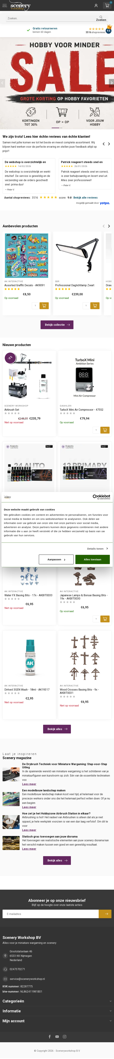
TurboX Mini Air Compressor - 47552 (81, 409)
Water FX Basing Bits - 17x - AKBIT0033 (28, 595)
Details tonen (95, 548)
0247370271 (17, 969)
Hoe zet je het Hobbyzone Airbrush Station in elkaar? (56, 813)
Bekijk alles (57, 729)
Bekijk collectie (57, 324)
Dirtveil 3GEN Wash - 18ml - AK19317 (26, 689)
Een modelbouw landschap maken (43, 790)
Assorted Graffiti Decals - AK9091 (24, 285)
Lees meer (29, 784)
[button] (96, 5)
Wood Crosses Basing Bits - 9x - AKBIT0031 (79, 691)
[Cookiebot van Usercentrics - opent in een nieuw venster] (95, 497)
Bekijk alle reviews (85, 197)
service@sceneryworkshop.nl (27, 979)
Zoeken (101, 19)
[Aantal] (35, 305)
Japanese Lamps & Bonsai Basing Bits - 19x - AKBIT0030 (84, 597)
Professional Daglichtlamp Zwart (74, 285)
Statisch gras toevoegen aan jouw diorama (50, 836)
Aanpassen (56, 559)
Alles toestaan (92, 559)
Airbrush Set (11, 409)
